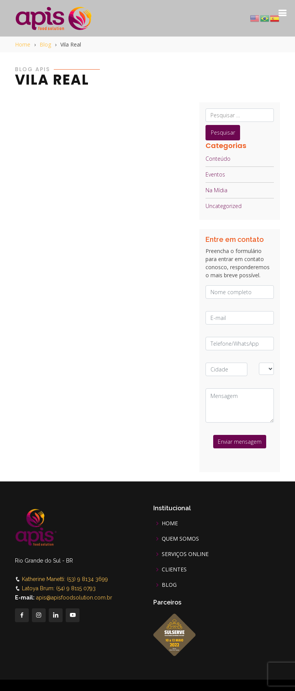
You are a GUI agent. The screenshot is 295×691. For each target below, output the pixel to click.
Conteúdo (218, 158)
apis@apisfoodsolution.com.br (74, 597)
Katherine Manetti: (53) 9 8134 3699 (65, 579)
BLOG (169, 585)
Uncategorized (224, 206)
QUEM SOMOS (180, 538)
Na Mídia (216, 190)
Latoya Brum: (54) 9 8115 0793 (59, 588)
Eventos (215, 174)
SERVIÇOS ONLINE (185, 554)
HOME (170, 523)
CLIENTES (174, 569)
